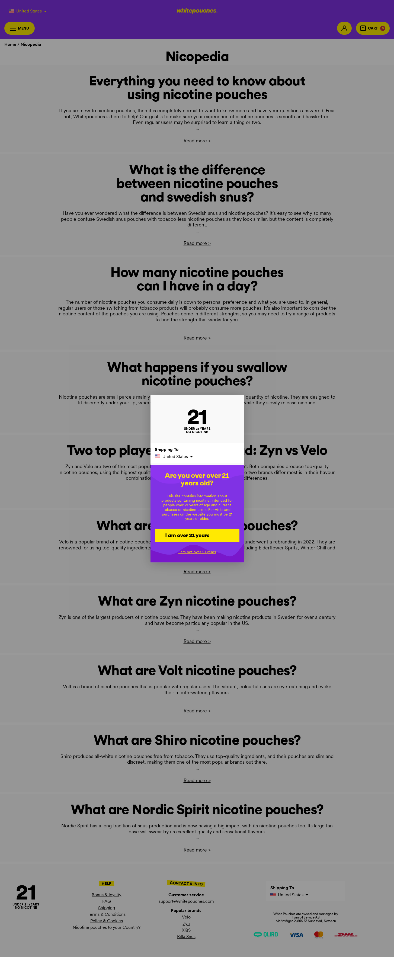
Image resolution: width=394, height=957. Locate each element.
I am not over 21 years (197, 551)
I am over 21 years (187, 535)
